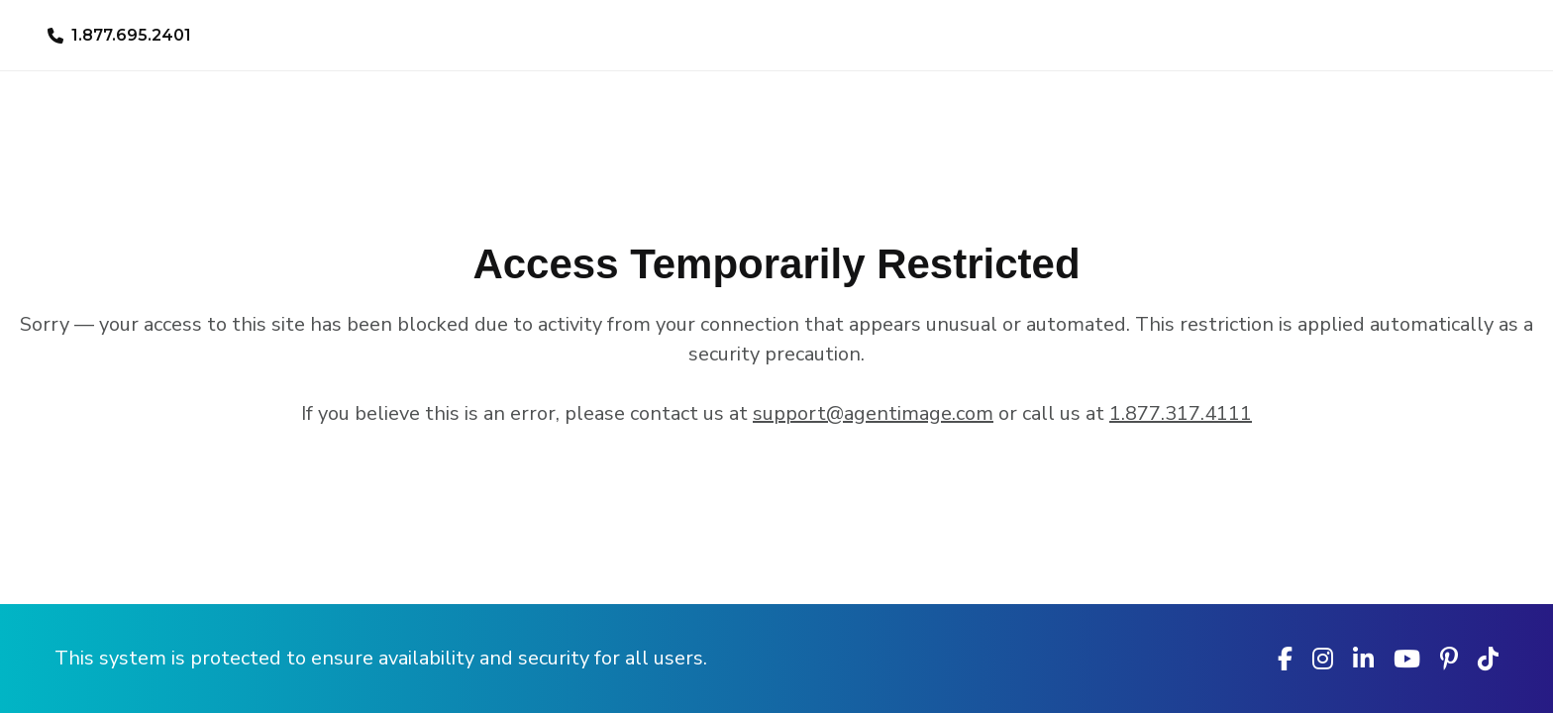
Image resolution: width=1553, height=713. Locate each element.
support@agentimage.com (873, 413)
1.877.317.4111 (1180, 413)
